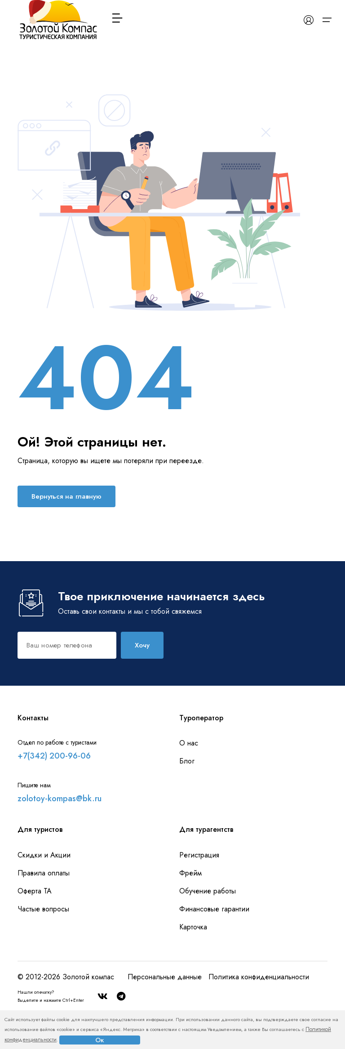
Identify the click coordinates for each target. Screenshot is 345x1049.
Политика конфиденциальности (258, 977)
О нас (188, 743)
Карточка (193, 927)
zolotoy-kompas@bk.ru (60, 798)
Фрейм (190, 873)
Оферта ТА (35, 891)
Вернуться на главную (66, 496)
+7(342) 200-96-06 (54, 756)
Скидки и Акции (44, 855)
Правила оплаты (44, 873)
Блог (187, 761)
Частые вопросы (43, 909)
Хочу (142, 645)
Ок (99, 1040)
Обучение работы (207, 891)
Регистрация (199, 855)
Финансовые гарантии (214, 909)
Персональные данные (165, 977)
